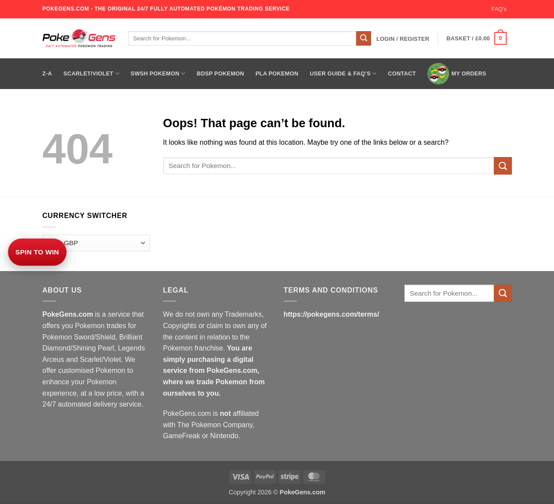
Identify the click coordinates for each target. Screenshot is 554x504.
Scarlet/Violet (91, 73)
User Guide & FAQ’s (343, 73)
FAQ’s (499, 9)
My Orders (456, 74)
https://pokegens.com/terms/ (331, 314)
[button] (402, 39)
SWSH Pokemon (158, 73)
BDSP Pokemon (220, 73)
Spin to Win (37, 252)
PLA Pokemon (277, 73)
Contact (402, 73)
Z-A (47, 73)
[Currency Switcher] (96, 243)
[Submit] (363, 38)
